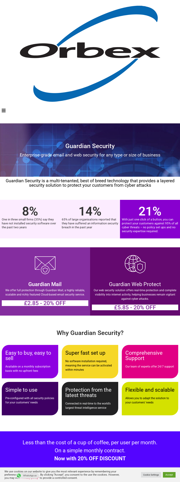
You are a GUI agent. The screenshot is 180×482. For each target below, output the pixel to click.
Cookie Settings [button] (151, 474)
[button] (90, 111)
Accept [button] (169, 474)
